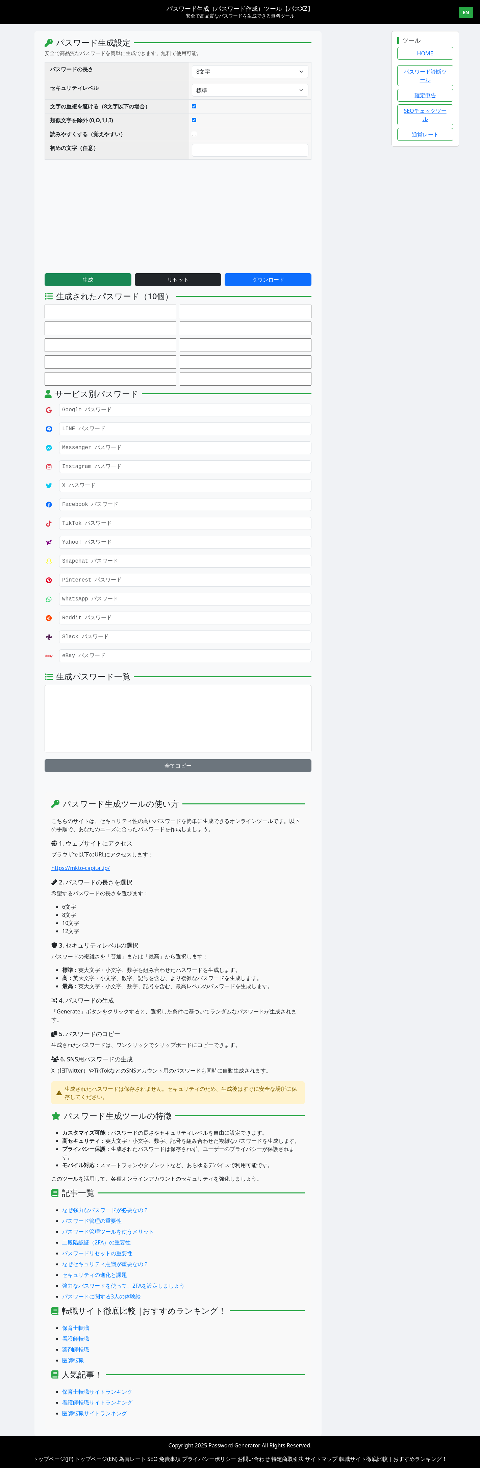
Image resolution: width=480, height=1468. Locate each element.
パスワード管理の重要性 (146, 1221)
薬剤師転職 (130, 1349)
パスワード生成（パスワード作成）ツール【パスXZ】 (240, 8)
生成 (142, 279)
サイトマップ (321, 1459)
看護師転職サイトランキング (152, 1402)
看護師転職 (130, 1338)
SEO (152, 1459)
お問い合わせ (253, 1459)
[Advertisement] (180, 215)
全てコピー (232, 765)
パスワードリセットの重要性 (152, 1253)
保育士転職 (130, 1328)
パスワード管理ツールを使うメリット (162, 1231)
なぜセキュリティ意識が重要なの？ (160, 1264)
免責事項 (170, 1459)
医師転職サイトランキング (149, 1413)
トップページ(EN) (96, 1459)
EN (466, 12)
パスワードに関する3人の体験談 (156, 1296)
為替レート (132, 1459)
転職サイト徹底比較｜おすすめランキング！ (393, 1459)
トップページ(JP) (53, 1459)
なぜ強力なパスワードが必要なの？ (160, 1210)
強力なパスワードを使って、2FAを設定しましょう (178, 1285)
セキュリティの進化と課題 (149, 1275)
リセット (232, 279)
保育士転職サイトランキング (152, 1391)
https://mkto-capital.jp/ (135, 868)
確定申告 (425, 95)
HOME (425, 53)
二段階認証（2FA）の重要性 (151, 1242)
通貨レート (425, 134)
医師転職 (127, 1360)
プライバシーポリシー (209, 1459)
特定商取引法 (287, 1459)
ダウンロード (322, 279)
